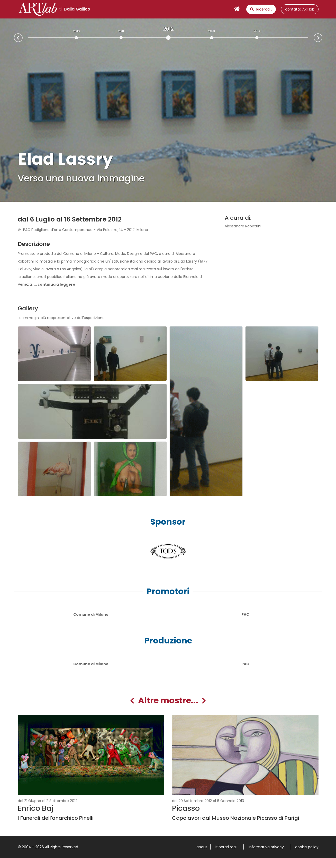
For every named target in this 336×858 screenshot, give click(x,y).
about (201, 847)
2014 (256, 31)
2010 (76, 31)
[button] (54, 284)
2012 (168, 29)
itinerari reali (226, 847)
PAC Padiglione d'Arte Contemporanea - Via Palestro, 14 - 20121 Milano (83, 229)
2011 (121, 31)
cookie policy (307, 847)
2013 (211, 31)
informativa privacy (266, 847)
